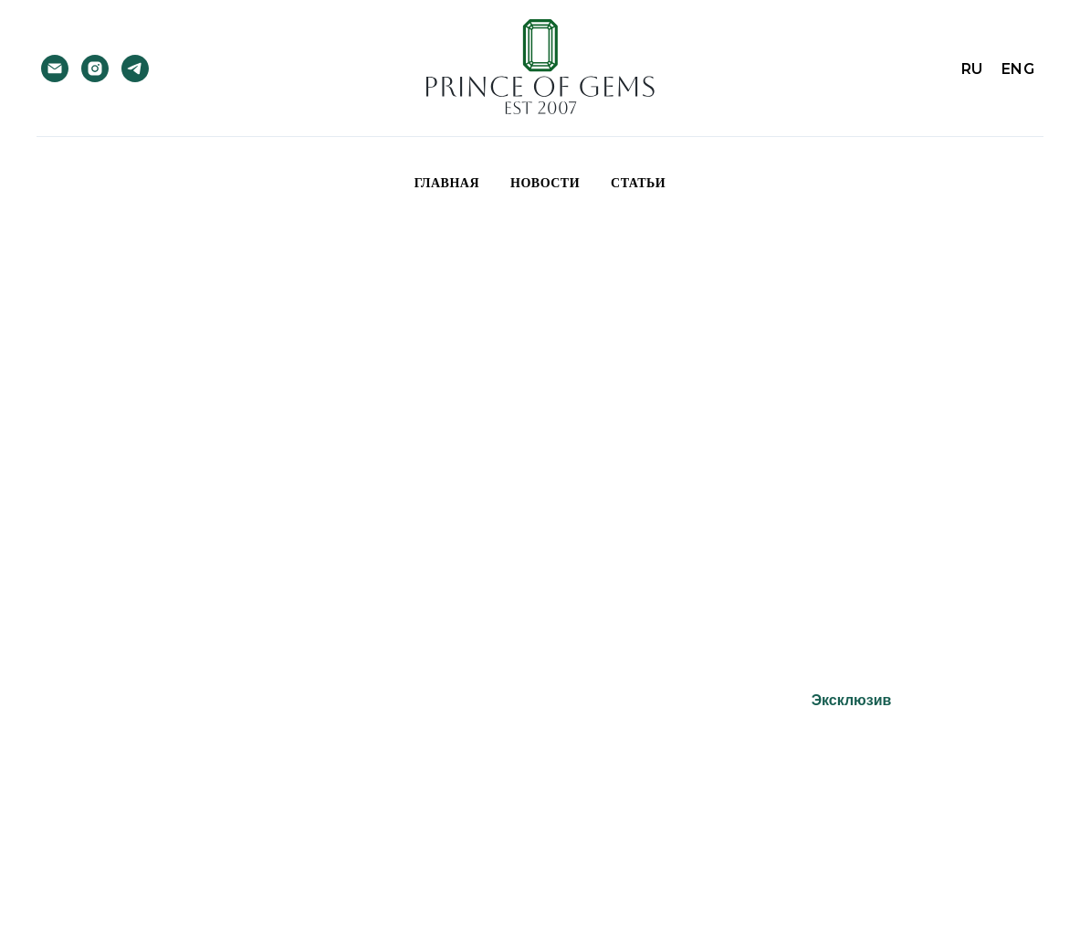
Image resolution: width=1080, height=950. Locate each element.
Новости (545, 182)
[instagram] (95, 68)
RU (972, 69)
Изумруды (210, 700)
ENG (1018, 69)
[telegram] (135, 68)
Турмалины (417, 700)
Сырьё (633, 700)
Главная (446, 182)
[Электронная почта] (54, 68)
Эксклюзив (852, 700)
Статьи (638, 182)
